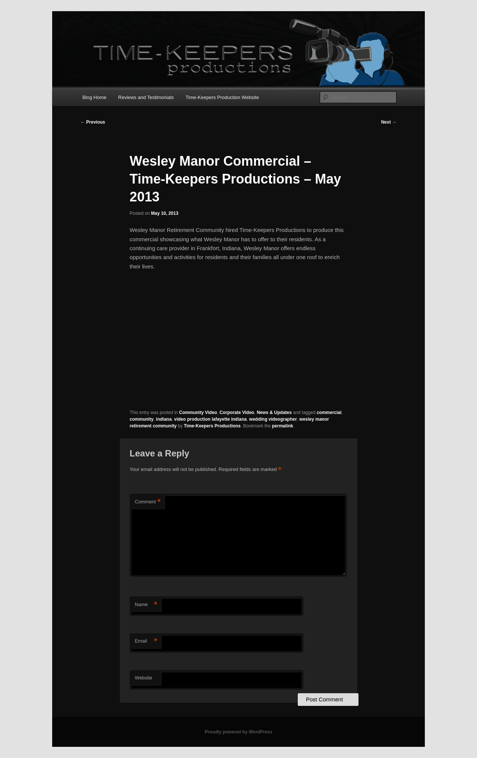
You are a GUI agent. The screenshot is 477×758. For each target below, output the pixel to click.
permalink (282, 426)
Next (389, 122)
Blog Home (94, 97)
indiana (164, 419)
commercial (329, 412)
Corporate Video (236, 412)
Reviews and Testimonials (146, 97)
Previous (92, 122)
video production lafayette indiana (210, 419)
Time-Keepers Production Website (222, 97)
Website (143, 678)
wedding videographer (273, 419)
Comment (148, 502)
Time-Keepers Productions (212, 426)
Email (146, 641)
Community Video (198, 412)
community (142, 419)
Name (146, 604)
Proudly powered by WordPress (238, 732)
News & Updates (274, 412)
